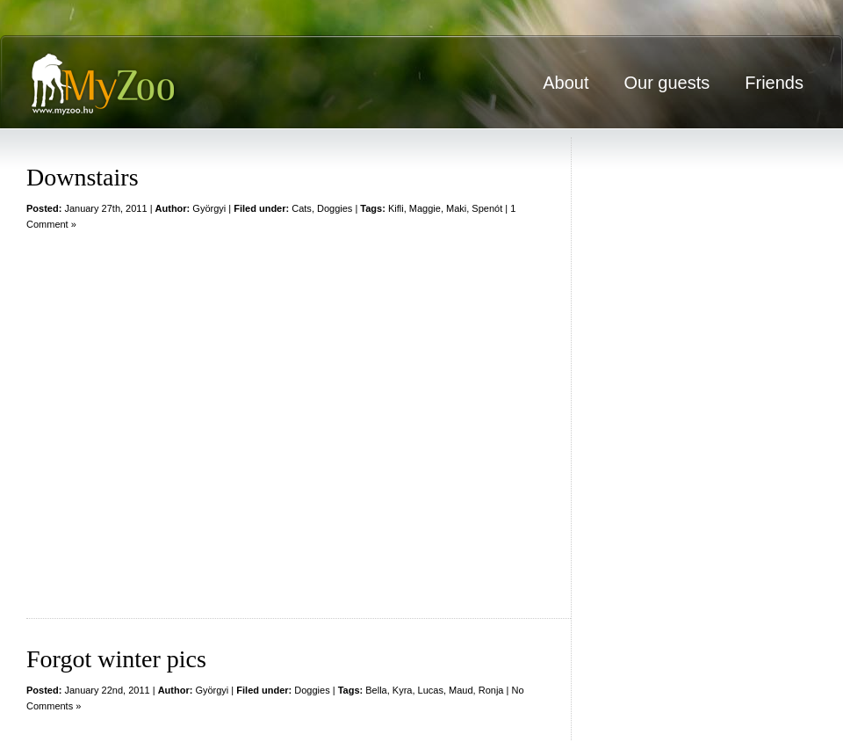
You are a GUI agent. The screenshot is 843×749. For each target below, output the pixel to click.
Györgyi (209, 208)
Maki (456, 208)
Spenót (487, 208)
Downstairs (82, 177)
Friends (774, 82)
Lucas (430, 690)
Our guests (666, 82)
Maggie (425, 208)
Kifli (396, 208)
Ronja (491, 690)
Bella (375, 690)
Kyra (403, 690)
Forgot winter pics (116, 659)
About (565, 82)
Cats (302, 208)
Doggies (334, 208)
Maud (461, 690)
